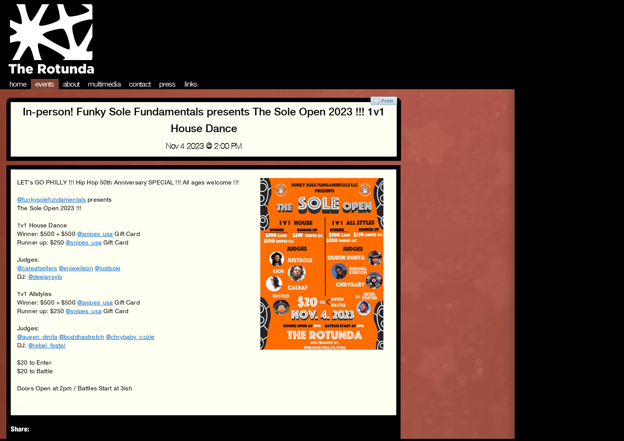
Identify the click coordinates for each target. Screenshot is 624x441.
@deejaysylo (45, 276)
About (71, 84)
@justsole (108, 268)
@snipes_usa (95, 233)
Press (167, 84)
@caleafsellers (37, 268)
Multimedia (104, 84)
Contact (140, 84)
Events (44, 84)
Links (191, 84)
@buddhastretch (81, 336)
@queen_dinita (37, 336)
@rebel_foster (47, 345)
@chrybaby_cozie (130, 336)
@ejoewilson (76, 268)
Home (18, 84)
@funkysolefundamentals (51, 199)
